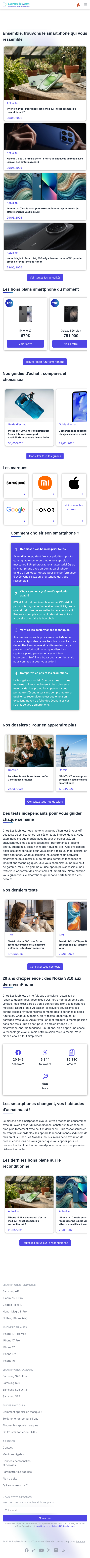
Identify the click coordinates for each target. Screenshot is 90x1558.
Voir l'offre (25, 344)
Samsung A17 (11, 1291)
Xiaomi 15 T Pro (13, 1298)
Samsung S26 (11, 1383)
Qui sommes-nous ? (15, 1485)
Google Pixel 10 (12, 1304)
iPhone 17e (9, 1354)
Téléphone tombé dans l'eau (20, 1418)
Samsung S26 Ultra (15, 1376)
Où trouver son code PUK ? (20, 1432)
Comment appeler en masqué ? (22, 1412)
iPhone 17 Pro (11, 1340)
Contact (8, 1447)
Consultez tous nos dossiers (45, 801)
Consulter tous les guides (45, 456)
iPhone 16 (9, 1360)
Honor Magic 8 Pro (15, 1311)
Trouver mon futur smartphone (45, 361)
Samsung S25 (11, 1396)
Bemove (80, 1541)
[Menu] (85, 5)
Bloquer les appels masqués (20, 1425)
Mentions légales (13, 1454)
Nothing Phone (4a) (15, 1318)
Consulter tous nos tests (45, 966)
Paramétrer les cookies (17, 1471)
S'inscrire (45, 1518)
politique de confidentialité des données (55, 1526)
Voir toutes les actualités (45, 277)
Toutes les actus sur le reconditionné (45, 1242)
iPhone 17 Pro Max (14, 1333)
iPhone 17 (9, 1347)
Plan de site (10, 1478)
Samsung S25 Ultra (15, 1389)
